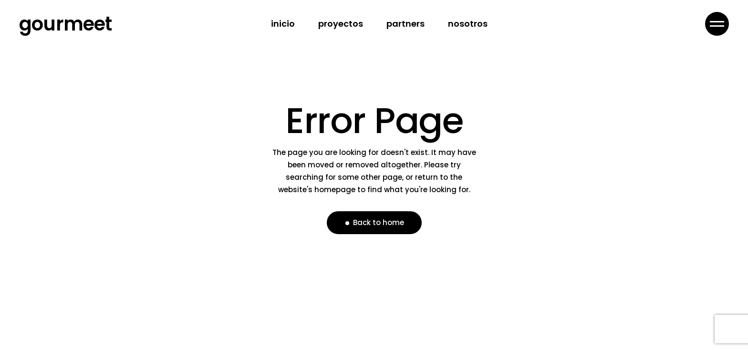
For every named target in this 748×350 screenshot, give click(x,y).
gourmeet (65, 23)
